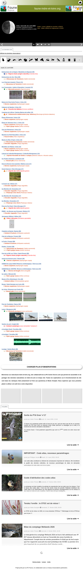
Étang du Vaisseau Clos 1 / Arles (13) (13, 122)
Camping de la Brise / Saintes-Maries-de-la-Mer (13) (17, 112)
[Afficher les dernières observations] (10, 53)
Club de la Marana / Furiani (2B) (11, 236)
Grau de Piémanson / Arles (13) (11, 129)
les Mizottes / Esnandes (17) (10, 201)
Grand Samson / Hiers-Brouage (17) (12, 169)
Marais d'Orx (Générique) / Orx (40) (12, 279)
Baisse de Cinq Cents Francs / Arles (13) (14, 102)
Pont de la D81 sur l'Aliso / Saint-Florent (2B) (15, 253)
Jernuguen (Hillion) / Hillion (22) (11, 216)
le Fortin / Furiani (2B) (8, 241)
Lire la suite (73, 444)
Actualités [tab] (4, 406)
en (80, 8)
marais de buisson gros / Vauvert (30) (13, 258)
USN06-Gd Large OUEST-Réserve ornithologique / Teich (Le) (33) (21, 263)
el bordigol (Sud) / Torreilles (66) (11, 329)
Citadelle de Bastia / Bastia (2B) (11, 231)
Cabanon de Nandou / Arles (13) (11, 107)
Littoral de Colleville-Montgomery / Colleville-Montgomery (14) (21, 153)
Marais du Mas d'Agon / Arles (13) (12, 140)
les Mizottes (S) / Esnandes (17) (11, 189)
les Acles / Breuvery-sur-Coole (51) (12, 289)
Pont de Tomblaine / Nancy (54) (11, 304)
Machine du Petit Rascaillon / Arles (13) (14, 135)
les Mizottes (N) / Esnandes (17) (11, 196)
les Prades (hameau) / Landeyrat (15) (13, 158)
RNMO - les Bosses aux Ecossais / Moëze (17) (16, 211)
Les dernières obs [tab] (7, 49)
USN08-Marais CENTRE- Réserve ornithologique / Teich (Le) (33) (21, 269)
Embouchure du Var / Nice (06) (11, 77)
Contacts (44, 562)
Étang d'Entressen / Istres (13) (11, 117)
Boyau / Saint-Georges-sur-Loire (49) (13, 284)
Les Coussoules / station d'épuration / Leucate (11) (17, 87)
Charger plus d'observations (41, 367)
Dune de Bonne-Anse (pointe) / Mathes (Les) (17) (16, 164)
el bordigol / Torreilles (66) (10, 334)
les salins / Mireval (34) (9, 274)
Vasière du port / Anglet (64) (10, 324)
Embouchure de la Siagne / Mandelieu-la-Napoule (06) (18, 72)
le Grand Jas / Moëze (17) (9, 184)
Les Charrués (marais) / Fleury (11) (12, 82)
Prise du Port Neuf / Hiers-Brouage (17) (14, 206)
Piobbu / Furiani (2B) (8, 246)
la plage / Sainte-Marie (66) (10, 349)
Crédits (49, 562)
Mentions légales (36, 562)
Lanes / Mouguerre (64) (9, 309)
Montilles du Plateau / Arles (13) (11, 146)
